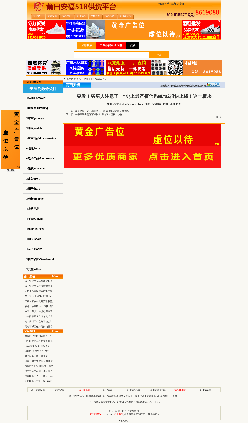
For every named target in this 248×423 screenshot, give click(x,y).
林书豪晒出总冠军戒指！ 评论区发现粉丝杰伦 (98, 114)
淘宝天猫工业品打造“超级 (38, 321)
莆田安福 (107, 390)
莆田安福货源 (133, 390)
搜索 (159, 54)
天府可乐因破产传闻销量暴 (39, 326)
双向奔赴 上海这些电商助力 (39, 296)
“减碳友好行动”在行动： (37, 346)
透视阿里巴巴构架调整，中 (39, 335)
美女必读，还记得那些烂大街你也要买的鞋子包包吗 (102, 111)
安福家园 (99, 79)
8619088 (110, 414)
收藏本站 (163, 3)
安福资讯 (88, 79)
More (55, 276)
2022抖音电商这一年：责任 (39, 371)
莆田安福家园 (38, 390)
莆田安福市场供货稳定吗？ (39, 281)
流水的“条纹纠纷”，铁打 (37, 351)
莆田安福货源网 (158, 390)
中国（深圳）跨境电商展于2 (39, 311)
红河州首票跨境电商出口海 (39, 291)
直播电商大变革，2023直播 (39, 381)
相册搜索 (86, 45)
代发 (132, 45)
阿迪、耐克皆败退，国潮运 (39, 361)
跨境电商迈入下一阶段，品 (39, 376)
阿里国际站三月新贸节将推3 (39, 341)
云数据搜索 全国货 (111, 45)
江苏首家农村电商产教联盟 (39, 301)
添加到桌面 (178, 3)
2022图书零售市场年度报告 (39, 316)
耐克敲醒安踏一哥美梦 (36, 356)
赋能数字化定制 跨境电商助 (39, 366)
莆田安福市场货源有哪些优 (39, 286)
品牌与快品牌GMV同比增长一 (40, 306)
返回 (219, 116)
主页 (78, 79)
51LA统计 (124, 421)
